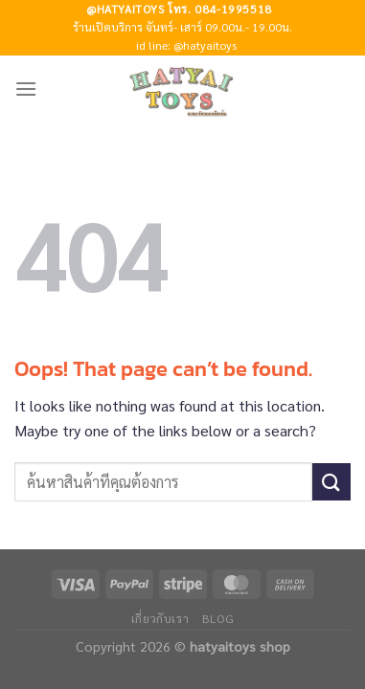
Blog (218, 618)
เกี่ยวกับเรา (160, 618)
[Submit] (331, 481)
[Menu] (25, 88)
